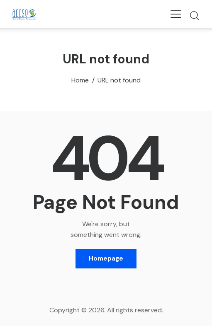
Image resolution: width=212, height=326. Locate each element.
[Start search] (194, 15)
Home (80, 80)
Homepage (106, 258)
